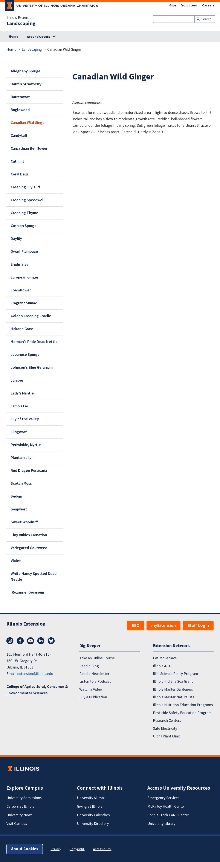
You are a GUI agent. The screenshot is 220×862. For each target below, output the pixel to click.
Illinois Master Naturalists (173, 697)
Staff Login (198, 626)
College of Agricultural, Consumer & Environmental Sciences (37, 690)
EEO (135, 626)
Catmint (17, 161)
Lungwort (19, 432)
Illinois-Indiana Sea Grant (173, 681)
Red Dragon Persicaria (29, 470)
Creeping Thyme (24, 213)
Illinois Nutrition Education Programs (183, 705)
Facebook (20, 641)
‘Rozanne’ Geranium (27, 592)
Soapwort (19, 509)
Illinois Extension (20, 17)
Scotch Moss (21, 483)
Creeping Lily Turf (25, 187)
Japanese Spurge (25, 354)
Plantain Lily (21, 457)
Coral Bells (20, 174)
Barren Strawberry (26, 84)
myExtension (163, 626)
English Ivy (20, 264)
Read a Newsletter (94, 673)
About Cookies (24, 849)
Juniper (17, 380)
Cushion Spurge (24, 225)
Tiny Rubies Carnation (29, 535)
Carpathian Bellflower (29, 148)
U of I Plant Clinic (166, 736)
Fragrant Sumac (24, 303)
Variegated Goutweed (29, 548)
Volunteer (189, 5)
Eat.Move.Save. (165, 658)
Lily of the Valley (25, 419)
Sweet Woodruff (24, 522)
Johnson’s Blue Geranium (32, 367)
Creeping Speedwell (27, 200)
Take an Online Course (97, 658)
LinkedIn (41, 641)
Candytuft (19, 135)
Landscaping (21, 23)
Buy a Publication (93, 697)
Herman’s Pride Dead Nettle (34, 341)
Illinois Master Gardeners (173, 689)
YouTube (30, 641)
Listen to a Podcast (95, 681)
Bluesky (51, 641)
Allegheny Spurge (25, 71)
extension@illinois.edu (35, 673)
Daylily (16, 238)
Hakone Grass (22, 329)
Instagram (10, 641)
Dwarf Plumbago (24, 251)
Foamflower (21, 290)
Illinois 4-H (161, 666)
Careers (208, 5)
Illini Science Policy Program (175, 673)
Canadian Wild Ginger (28, 122)
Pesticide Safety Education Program (182, 713)
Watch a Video (90, 689)
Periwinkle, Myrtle (26, 445)
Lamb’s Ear (19, 406)
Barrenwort (20, 97)
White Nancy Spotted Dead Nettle (34, 576)
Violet (16, 560)
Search (206, 19)
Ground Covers (38, 36)
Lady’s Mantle (22, 393)
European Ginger (24, 277)
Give (172, 5)
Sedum (16, 496)
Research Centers (167, 720)
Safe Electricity (165, 728)
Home (13, 36)
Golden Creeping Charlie (31, 316)
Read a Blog (89, 666)
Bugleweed (20, 110)
